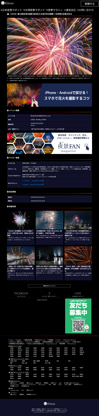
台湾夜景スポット (35, 9)
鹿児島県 (51, 356)
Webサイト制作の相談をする (36, 343)
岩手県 (27, 348)
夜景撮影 (46, 382)
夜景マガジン (55, 9)
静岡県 (27, 352)
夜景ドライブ (30, 390)
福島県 (58, 348)
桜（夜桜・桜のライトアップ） (71, 382)
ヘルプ (58, 340)
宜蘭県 (42, 369)
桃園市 (27, 367)
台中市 (58, 367)
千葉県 (35, 350)
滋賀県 (66, 352)
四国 (34, 362)
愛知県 (11, 352)
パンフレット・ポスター (63, 341)
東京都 (11, 350)
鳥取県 (11, 354)
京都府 (50, 352)
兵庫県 (58, 352)
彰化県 (19, 369)
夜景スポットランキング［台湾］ (20, 372)
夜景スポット (13, 382)
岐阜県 (19, 352)
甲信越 (46, 360)
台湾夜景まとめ (25, 386)
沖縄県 (58, 356)
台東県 (11, 369)
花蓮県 (50, 369)
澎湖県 (58, 369)
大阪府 (42, 352)
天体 (50, 384)
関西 (11, 362)
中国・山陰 (24, 362)
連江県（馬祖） (76, 376)
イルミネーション (14, 384)
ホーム (11, 340)
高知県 (73, 354)
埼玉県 (27, 350)
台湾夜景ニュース (14, 386)
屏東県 (81, 367)
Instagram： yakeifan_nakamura (32, 184)
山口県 (42, 354)
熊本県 (27, 356)
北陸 (58, 360)
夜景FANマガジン (15, 381)
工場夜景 (21, 382)
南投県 (27, 369)
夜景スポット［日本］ (16, 346)
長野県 (58, 350)
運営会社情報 (28, 340)
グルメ (60, 384)
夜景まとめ (38, 382)
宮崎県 (42, 356)
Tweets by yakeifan (42, 300)
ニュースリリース (52, 343)
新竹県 (50, 367)
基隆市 (35, 367)
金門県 (66, 369)
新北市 (19, 367)
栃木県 (73, 348)
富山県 (66, 350)
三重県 (35, 352)
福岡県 (81, 354)
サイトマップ (72, 343)
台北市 (11, 367)
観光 (55, 384)
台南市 (66, 367)
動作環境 (62, 343)
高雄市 (73, 367)
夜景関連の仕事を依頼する (17, 343)
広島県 (35, 354)
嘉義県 (19, 376)
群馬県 (81, 348)
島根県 (19, 354)
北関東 (23, 360)
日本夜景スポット (12, 9)
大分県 (35, 356)
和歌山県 (82, 352)
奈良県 (73, 352)
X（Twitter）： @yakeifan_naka (33, 180)
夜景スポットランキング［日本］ (20, 359)
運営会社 (71, 9)
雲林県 (11, 376)
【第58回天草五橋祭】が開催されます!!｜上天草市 (47, 129)
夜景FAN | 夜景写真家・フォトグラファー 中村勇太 (39, 177)
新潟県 (42, 350)
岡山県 (27, 354)
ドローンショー (42, 384)
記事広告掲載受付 (48, 341)
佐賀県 (11, 356)
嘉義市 (19, 378)
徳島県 (50, 354)
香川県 (58, 354)
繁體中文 (90, 3)
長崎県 (19, 356)
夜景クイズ (53, 382)
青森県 (19, 348)
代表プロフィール (40, 340)
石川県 (73, 350)
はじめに (18, 340)
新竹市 (42, 367)
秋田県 (42, 348)
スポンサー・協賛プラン (16, 341)
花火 (60, 382)
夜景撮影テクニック (31, 394)
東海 (69, 360)
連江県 (73, 369)
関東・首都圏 (36, 360)
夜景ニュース (30, 382)
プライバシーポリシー (70, 340)
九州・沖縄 (47, 362)
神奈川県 (20, 350)
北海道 (11, 348)
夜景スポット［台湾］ (16, 365)
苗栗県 (35, 369)
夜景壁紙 (21, 394)
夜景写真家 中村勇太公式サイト (33, 175)
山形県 (50, 348)
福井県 (81, 350)
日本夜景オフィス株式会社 (45, 410)
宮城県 (35, 348)
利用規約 (50, 340)
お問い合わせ (86, 9)
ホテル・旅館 (68, 384)
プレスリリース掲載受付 (33, 341)
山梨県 (50, 350)
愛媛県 (66, 354)
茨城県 (66, 348)
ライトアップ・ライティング (29, 384)
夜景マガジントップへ (49, 286)
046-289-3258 (48, 409)
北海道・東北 (13, 360)
